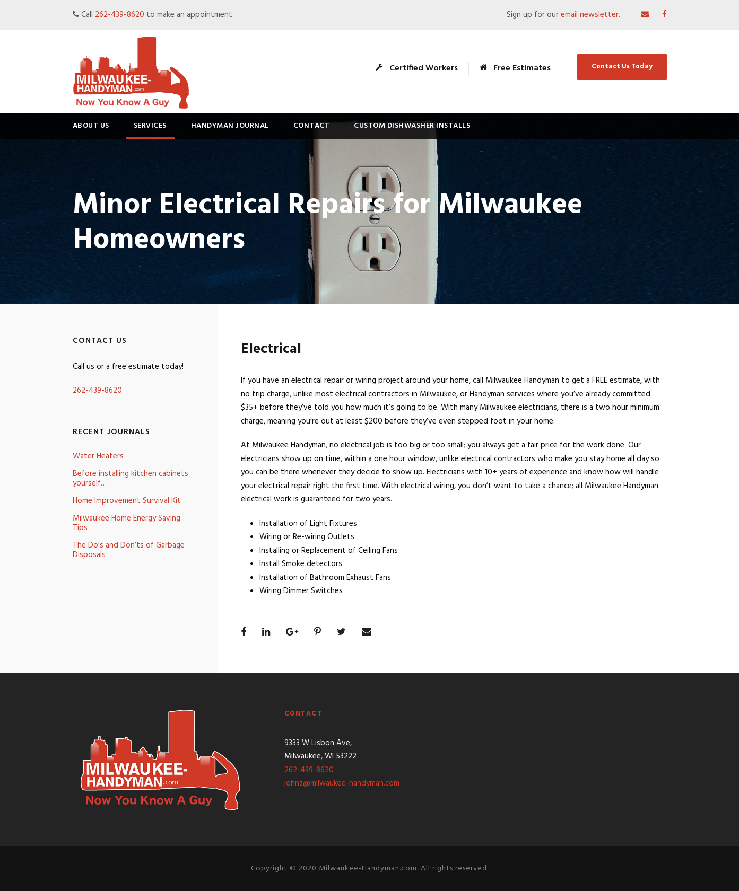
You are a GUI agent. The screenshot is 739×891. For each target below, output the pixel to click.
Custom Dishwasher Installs (412, 126)
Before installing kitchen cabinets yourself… (130, 478)
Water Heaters (98, 456)
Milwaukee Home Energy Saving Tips (126, 523)
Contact (311, 126)
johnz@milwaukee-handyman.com (341, 783)
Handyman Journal (230, 126)
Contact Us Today (622, 66)
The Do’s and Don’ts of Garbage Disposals (129, 550)
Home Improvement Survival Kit (127, 501)
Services (150, 126)
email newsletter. (591, 14)
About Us (91, 126)
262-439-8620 (119, 14)
